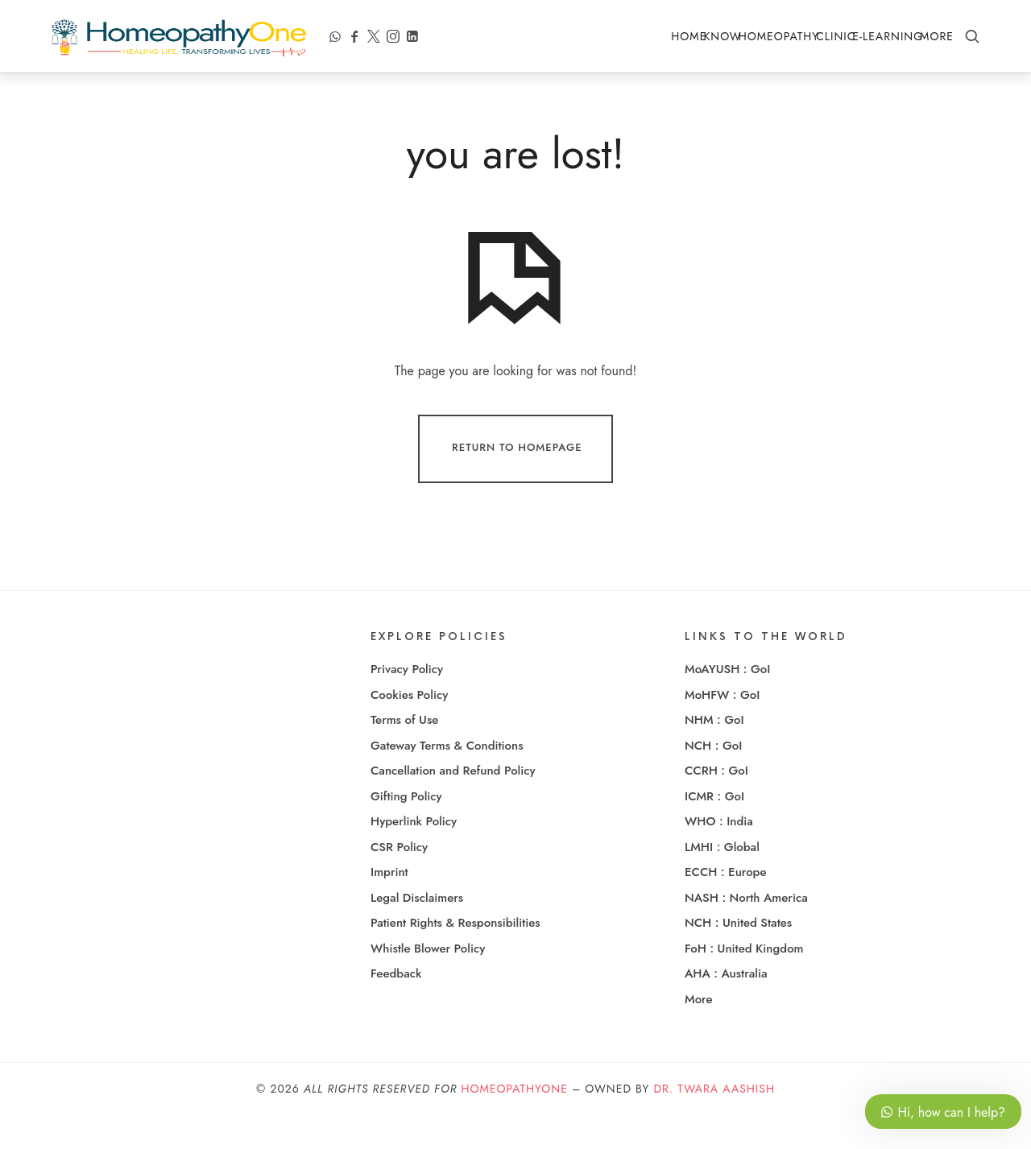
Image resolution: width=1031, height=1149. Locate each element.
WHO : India (719, 855)
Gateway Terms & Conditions (447, 778)
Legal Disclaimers (417, 931)
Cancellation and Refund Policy (453, 804)
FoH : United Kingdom (744, 981)
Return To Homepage (517, 482)
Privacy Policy (407, 703)
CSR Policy (399, 880)
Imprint (389, 906)
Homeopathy (779, 36)
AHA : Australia (726, 1007)
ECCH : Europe (726, 906)
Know (722, 36)
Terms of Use (404, 754)
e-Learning (887, 36)
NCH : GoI (713, 778)
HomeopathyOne (514, 1122)
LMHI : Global (722, 880)
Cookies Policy (409, 728)
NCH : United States (738, 956)
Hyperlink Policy (414, 855)
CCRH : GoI (716, 804)
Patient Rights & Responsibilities (455, 956)
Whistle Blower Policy (428, 981)
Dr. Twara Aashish (714, 1122)
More (937, 36)
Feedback (396, 1007)
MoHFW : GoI (722, 728)
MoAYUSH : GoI (727, 703)
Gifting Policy (406, 829)
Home (688, 36)
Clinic (835, 36)
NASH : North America (746, 931)
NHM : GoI (714, 754)
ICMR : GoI (714, 829)
